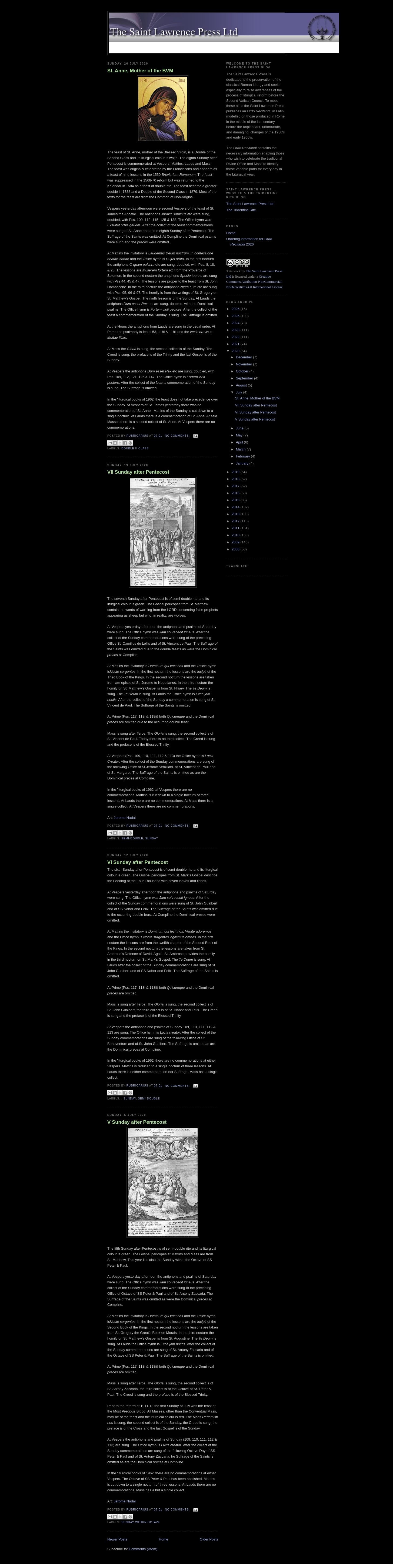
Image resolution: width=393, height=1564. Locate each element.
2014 (236, 507)
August (242, 385)
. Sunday (128, 1098)
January (242, 463)
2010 (236, 535)
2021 (236, 344)
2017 (236, 486)
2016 (236, 493)
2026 (236, 309)
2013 (236, 514)
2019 (236, 472)
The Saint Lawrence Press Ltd (249, 204)
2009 (236, 542)
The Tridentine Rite (241, 210)
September (245, 378)
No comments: (178, 435)
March (241, 449)
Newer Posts (117, 1539)
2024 (236, 323)
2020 (236, 351)
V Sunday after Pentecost (136, 1122)
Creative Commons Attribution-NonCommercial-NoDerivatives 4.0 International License (254, 281)
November (244, 364)
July (239, 392)
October (242, 371)
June (240, 428)
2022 (236, 337)
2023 (236, 330)
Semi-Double (132, 838)
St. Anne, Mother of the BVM (140, 70)
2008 (236, 549)
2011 (236, 528)
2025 (236, 316)
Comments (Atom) (143, 1549)
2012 (236, 521)
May (240, 435)
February (243, 456)
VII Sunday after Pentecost (138, 472)
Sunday (151, 838)
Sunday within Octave (140, 1522)
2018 (236, 479)
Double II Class (135, 448)
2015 (236, 500)
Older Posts (209, 1539)
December (244, 357)
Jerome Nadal (125, 818)
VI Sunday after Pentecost (137, 862)
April (240, 442)
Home (163, 1539)
